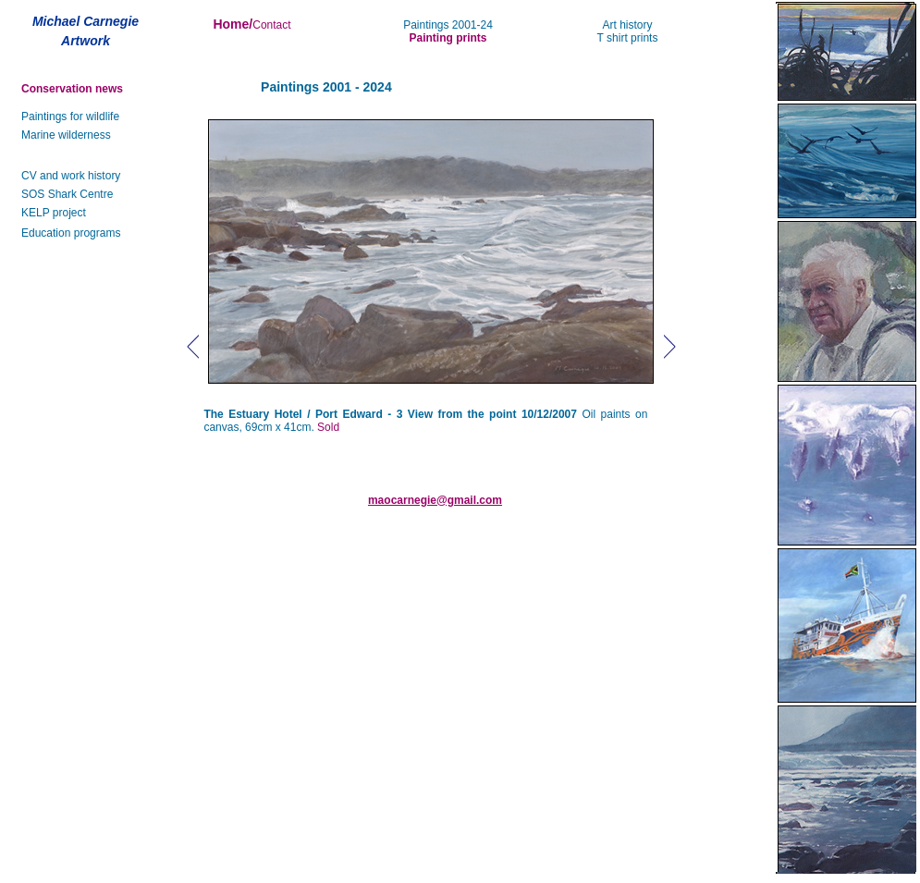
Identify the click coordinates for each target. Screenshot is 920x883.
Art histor (624, 24)
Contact (271, 24)
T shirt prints (627, 37)
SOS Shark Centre (67, 194)
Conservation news (72, 88)
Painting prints (448, 37)
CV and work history (70, 175)
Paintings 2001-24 (448, 24)
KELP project (53, 212)
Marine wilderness (66, 135)
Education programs (70, 233)
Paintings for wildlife (70, 116)
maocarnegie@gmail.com (435, 500)
